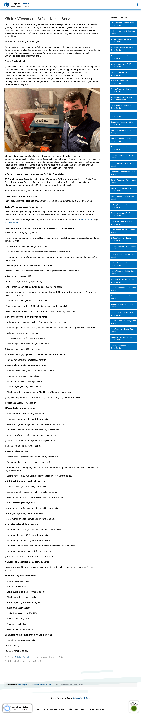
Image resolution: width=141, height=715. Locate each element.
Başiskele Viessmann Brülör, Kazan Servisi (121, 57)
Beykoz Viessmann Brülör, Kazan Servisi (121, 73)
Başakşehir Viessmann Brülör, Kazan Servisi (122, 49)
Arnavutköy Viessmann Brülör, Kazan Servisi (122, 24)
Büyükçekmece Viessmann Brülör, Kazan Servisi (121, 98)
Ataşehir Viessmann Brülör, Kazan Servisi (121, 40)
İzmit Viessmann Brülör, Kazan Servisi (122, 198)
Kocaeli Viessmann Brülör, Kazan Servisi (123, 247)
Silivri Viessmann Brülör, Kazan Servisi (122, 297)
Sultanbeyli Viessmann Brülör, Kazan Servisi (122, 313)
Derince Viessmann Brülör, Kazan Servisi (121, 140)
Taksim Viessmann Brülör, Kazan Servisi (123, 322)
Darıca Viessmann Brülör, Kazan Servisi (123, 131)
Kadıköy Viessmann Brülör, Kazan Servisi (121, 206)
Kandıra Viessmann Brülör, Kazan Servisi (121, 214)
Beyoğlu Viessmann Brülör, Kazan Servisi (121, 90)
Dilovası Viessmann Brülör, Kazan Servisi (121, 148)
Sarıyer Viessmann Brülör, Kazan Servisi (123, 289)
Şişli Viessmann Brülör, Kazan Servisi (122, 305)
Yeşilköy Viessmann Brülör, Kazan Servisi (121, 347)
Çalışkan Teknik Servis (81, 698)
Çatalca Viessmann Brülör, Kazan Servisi (121, 106)
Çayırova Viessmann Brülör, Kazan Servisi (121, 115)
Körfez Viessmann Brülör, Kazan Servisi (123, 255)
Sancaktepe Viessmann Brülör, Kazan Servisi (122, 280)
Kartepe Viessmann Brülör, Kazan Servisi (121, 239)
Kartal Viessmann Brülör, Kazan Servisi (123, 231)
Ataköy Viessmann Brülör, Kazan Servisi (123, 32)
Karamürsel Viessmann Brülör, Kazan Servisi (122, 222)
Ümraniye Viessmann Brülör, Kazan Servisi (121, 338)
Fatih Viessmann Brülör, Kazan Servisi (122, 156)
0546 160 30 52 (85, 219)
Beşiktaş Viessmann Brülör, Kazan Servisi (121, 65)
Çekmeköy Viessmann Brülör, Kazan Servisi (122, 123)
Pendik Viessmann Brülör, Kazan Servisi (123, 272)
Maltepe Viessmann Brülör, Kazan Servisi (121, 264)
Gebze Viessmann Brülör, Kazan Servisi (123, 173)
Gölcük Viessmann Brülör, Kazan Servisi (123, 181)
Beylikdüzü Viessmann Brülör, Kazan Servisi (122, 82)
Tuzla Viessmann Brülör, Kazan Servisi (122, 330)
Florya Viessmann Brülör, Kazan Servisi (123, 164)
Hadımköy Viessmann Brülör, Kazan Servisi (122, 189)
